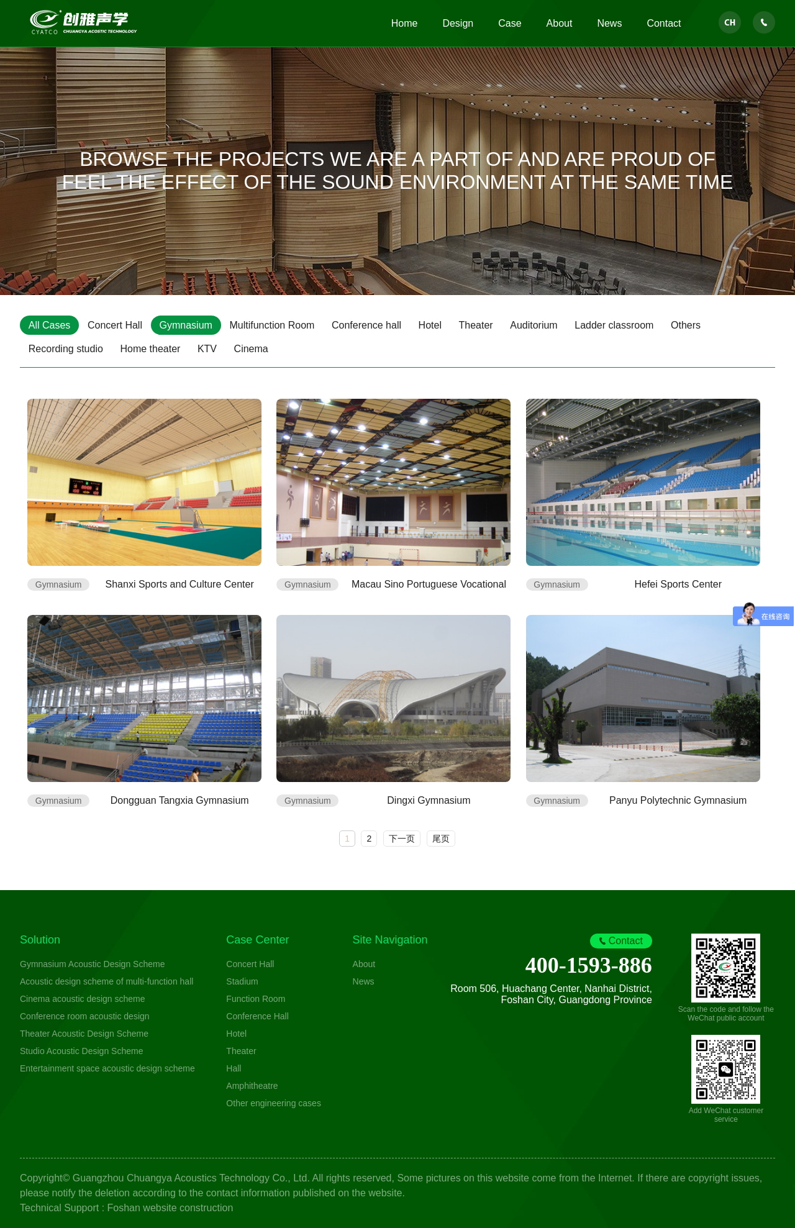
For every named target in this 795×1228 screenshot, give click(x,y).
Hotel (431, 325)
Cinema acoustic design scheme (82, 999)
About (560, 23)
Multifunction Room (273, 325)
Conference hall (367, 325)
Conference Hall (257, 1016)
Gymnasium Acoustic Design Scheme (92, 964)
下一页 (402, 839)
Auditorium (536, 325)
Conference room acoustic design (85, 1016)
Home (404, 23)
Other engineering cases (273, 1103)
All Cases (50, 325)
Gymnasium (186, 325)
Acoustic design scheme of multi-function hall (106, 981)
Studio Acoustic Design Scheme (81, 1051)
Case (509, 23)
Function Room (255, 999)
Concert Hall (115, 325)
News (609, 23)
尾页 (441, 839)
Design (457, 23)
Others (688, 325)
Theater (477, 325)
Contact (664, 23)
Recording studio (66, 348)
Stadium (242, 981)
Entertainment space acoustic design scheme (107, 1068)
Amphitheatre (252, 1086)
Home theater (150, 348)
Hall (233, 1068)
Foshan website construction (170, 1208)
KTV (207, 348)
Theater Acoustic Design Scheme (84, 1034)
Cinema (252, 348)
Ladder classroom (616, 325)
